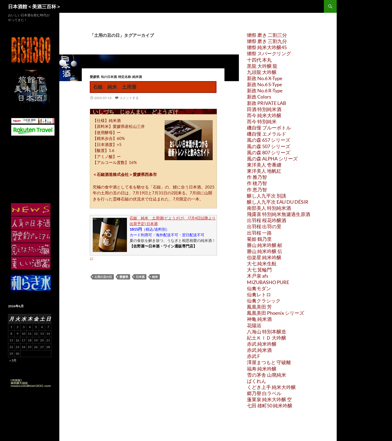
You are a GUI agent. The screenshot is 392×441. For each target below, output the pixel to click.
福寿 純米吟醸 (262, 369)
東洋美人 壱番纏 (264, 165)
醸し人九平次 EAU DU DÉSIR (277, 202)
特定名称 (124, 77)
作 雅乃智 (257, 177)
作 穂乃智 (257, 183)
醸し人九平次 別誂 (266, 196)
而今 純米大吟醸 (264, 115)
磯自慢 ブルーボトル (269, 128)
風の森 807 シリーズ (268, 152)
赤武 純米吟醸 (262, 344)
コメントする (129, 98)
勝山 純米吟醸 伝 (264, 251)
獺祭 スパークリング (269, 53)
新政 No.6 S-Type (264, 84)
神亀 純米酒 (259, 319)
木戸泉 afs (257, 276)
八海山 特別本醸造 (266, 331)
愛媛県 (94, 77)
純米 (155, 276)
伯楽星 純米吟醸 (264, 257)
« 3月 (13, 360)
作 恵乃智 (257, 189)
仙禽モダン (259, 288)
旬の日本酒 (109, 77)
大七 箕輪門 (259, 270)
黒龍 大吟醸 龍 (262, 66)
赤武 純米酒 (259, 350)
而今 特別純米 (262, 121)
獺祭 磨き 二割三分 (267, 35)
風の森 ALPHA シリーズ (272, 159)
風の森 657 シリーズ (268, 140)
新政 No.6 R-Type (264, 90)
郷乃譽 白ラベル (264, 393)
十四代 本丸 (259, 60)
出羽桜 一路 (259, 233)
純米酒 (137, 77)
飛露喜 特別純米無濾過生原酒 (278, 214)
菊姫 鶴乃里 (259, 239)
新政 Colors (259, 97)
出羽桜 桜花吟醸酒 (266, 220)
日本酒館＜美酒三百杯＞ (34, 6)
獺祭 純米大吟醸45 (267, 47)
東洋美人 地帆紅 (264, 171)
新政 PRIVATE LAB (266, 103)
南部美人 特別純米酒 (269, 208)
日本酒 (140, 276)
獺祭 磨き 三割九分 (267, 41)
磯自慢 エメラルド (266, 134)
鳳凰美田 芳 (259, 307)
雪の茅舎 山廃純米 (266, 375)
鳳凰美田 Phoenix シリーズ (275, 313)
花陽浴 (254, 325)
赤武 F (253, 356)
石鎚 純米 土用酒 (114, 87)
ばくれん (256, 381)
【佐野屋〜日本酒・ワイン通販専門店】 (163, 246)
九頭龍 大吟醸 (262, 72)
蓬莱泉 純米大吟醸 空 (269, 399)
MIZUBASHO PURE (268, 282)
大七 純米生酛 (262, 263)
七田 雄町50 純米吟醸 (269, 405)
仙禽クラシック (264, 301)
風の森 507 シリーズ (268, 146)
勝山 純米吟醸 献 (264, 245)
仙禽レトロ (259, 294)
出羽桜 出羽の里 (264, 226)
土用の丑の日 (103, 276)
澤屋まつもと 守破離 (269, 362)
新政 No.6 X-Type (264, 78)
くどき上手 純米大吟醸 (271, 387)
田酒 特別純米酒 (264, 109)
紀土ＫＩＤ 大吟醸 (266, 338)
